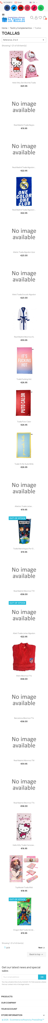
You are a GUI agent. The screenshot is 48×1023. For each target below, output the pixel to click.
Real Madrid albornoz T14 (24, 803)
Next (41, 947)
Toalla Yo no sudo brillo (24, 464)
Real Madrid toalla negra (24, 125)
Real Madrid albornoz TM (24, 760)
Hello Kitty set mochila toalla (24, 83)
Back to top (37, 954)
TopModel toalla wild (24, 887)
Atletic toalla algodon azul (24, 252)
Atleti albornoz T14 (24, 676)
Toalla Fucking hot (24, 379)
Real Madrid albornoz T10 (24, 591)
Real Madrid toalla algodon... (24, 167)
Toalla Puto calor (24, 421)
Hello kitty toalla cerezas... (24, 845)
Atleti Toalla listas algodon (24, 633)
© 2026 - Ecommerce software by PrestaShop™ (23, 1020)
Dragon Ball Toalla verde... (24, 930)
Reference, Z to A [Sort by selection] (24, 39)
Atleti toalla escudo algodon (24, 294)
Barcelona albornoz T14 (24, 718)
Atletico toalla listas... (24, 506)
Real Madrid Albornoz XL (24, 337)
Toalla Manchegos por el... (24, 548)
